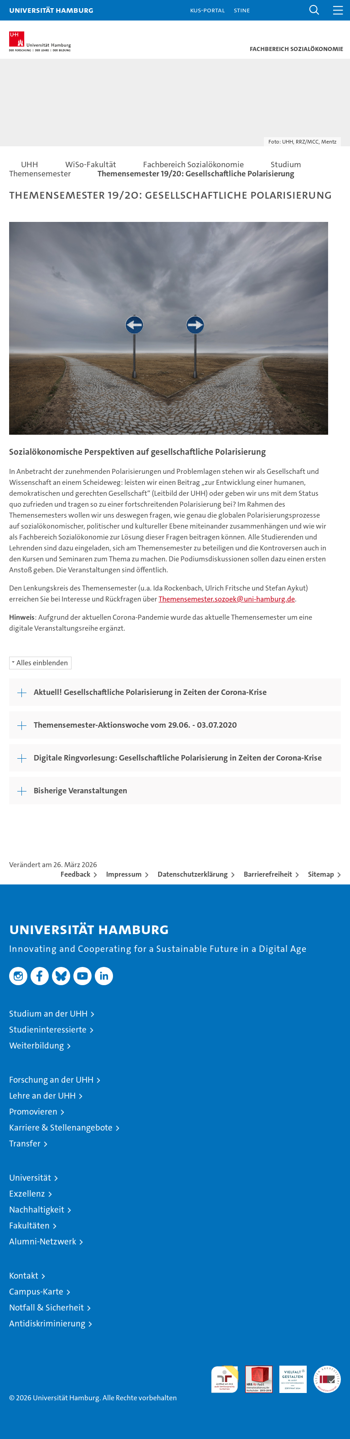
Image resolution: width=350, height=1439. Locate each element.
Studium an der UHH (48, 1013)
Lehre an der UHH (42, 1095)
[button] (314, 10)
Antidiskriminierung (47, 1323)
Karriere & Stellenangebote (61, 1127)
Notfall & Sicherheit (46, 1307)
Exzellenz (27, 1193)
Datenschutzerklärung (193, 874)
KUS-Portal (207, 10)
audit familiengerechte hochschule (224, 1379)
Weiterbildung (36, 1045)
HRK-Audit (288, 1375)
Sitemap (321, 874)
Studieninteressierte (48, 1029)
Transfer (25, 1143)
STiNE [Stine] (242, 10)
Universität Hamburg (51, 9)
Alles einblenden (42, 663)
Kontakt (23, 1275)
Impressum (124, 874)
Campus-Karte (36, 1291)
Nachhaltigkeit (36, 1209)
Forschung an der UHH (51, 1079)
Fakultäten (29, 1225)
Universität (30, 1177)
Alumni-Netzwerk (42, 1241)
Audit (253, 1370)
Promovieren (33, 1111)
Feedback (75, 874)
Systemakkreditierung (327, 1370)
